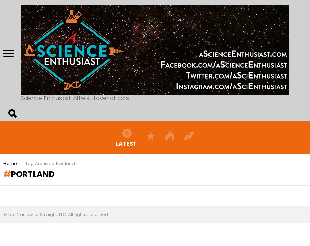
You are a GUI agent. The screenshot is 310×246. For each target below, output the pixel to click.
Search (12, 114)
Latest (126, 137)
